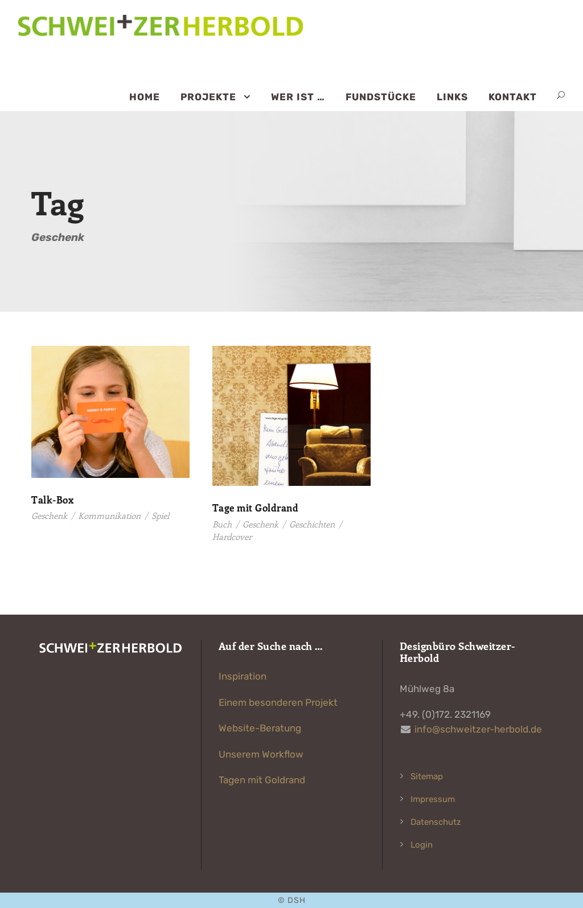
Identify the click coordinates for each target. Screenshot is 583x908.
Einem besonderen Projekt (278, 702)
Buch (222, 524)
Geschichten (312, 524)
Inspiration (242, 676)
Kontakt (512, 97)
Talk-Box (52, 499)
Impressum (432, 799)
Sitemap (426, 776)
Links (452, 97)
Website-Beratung (260, 728)
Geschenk (49, 515)
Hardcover (232, 536)
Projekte (208, 97)
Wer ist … (298, 97)
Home (144, 97)
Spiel (160, 515)
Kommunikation (109, 515)
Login (421, 845)
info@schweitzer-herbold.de (478, 729)
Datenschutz (435, 822)
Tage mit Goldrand (255, 507)
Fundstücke (381, 97)
